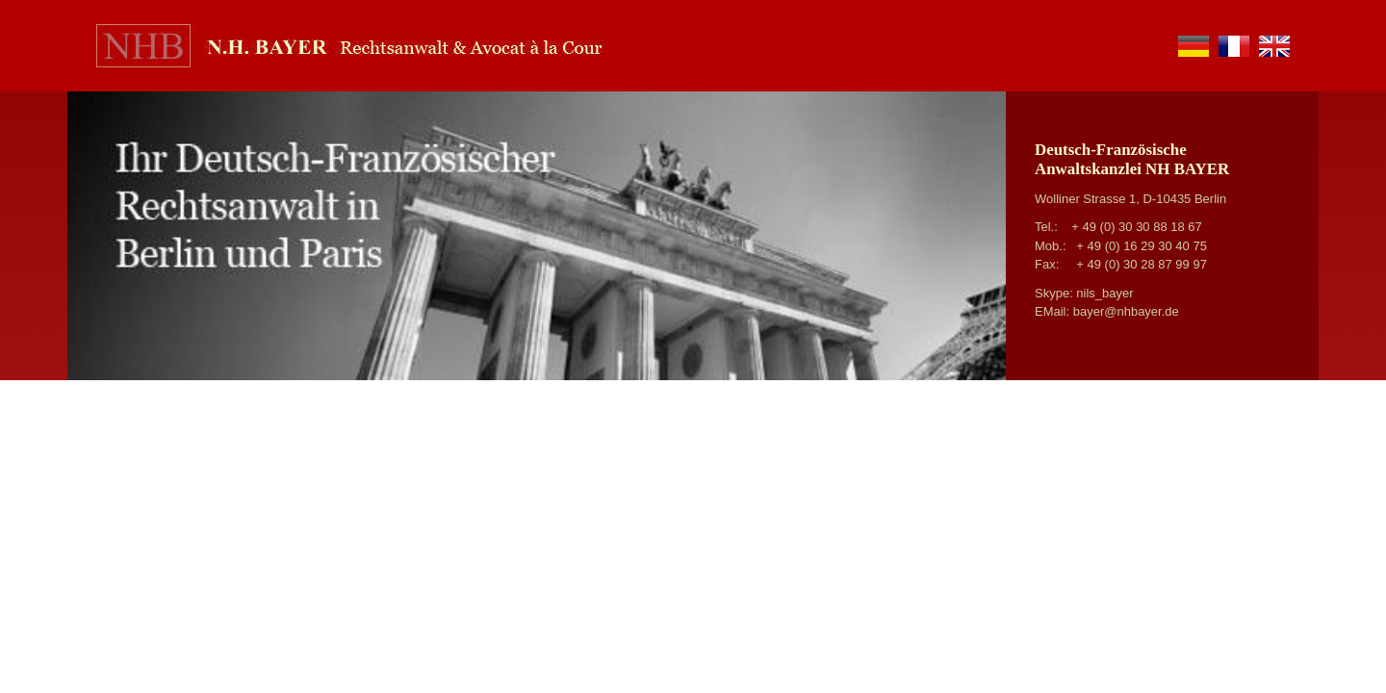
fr (1234, 46)
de (1193, 46)
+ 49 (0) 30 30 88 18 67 (1136, 226)
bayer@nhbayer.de (1126, 311)
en (1274, 46)
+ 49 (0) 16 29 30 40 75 (1141, 246)
